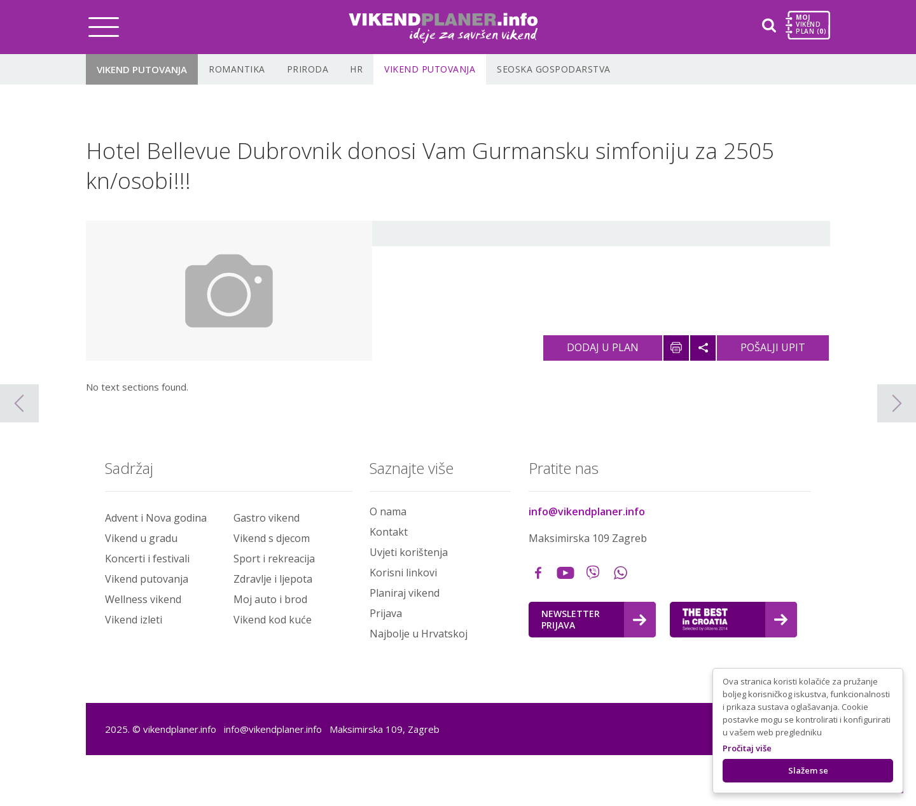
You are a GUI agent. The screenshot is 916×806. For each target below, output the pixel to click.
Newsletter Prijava (593, 619)
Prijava (386, 613)
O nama (388, 511)
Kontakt (389, 532)
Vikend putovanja (142, 69)
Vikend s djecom (271, 538)
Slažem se (808, 770)
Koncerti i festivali (147, 559)
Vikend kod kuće (272, 620)
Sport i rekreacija (274, 559)
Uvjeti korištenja (409, 552)
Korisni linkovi (403, 573)
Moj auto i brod (270, 599)
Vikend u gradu (141, 538)
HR (356, 69)
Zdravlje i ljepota (272, 579)
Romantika (237, 69)
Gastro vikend (266, 518)
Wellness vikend (143, 599)
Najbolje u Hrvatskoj (419, 634)
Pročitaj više (747, 748)
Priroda (308, 69)
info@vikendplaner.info (587, 511)
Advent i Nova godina (156, 518)
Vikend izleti (133, 620)
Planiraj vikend (405, 593)
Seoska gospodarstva (554, 69)
